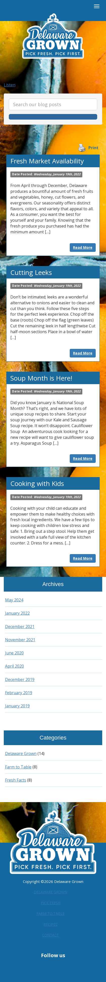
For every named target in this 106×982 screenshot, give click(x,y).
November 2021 (21, 640)
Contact (50, 933)
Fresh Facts (16, 780)
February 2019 (19, 692)
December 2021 (20, 626)
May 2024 (14, 600)
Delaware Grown (22, 753)
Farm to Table (19, 767)
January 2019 (17, 706)
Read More (82, 247)
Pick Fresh (50, 901)
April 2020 (15, 666)
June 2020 (14, 653)
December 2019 (20, 679)
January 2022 (17, 613)
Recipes (50, 922)
